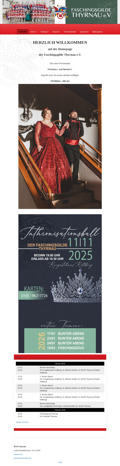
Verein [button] (33, 32)
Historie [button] (56, 32)
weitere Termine (22, 422)
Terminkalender (70, 32)
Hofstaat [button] (45, 32)
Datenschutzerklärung (22, 458)
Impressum (18, 454)
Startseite (22, 32)
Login (60, 462)
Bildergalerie (97, 32)
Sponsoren (84, 32)
